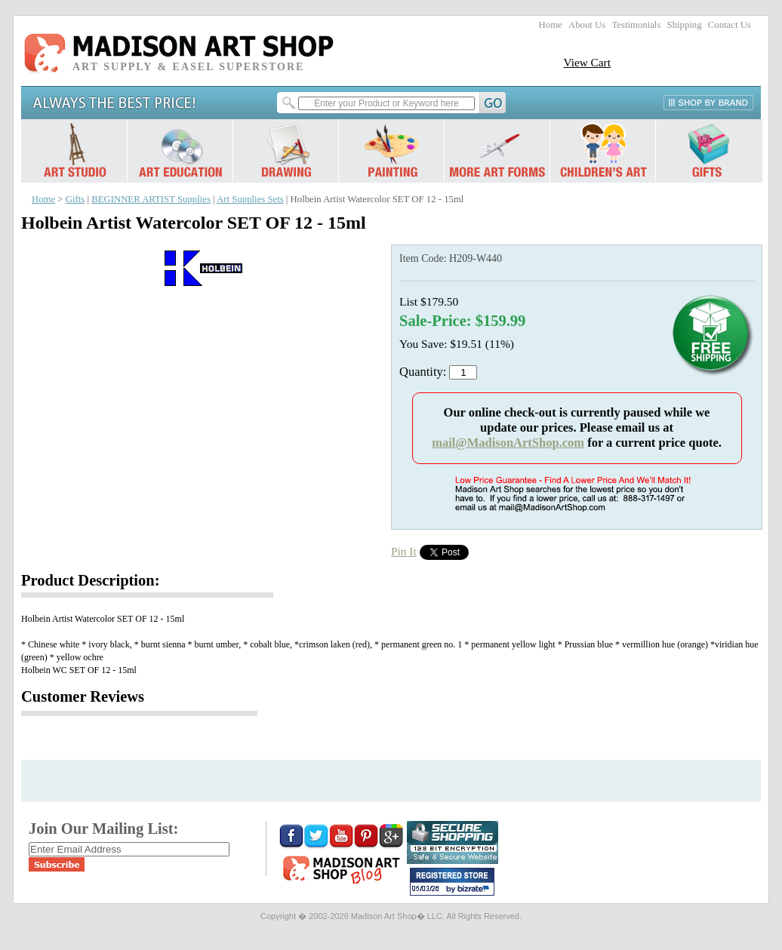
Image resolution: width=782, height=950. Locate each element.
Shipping (684, 25)
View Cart (587, 62)
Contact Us (729, 25)
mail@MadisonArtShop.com (508, 442)
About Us (586, 25)
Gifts (75, 199)
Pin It (404, 551)
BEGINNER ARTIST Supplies (151, 199)
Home (550, 25)
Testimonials (635, 25)
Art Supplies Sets (250, 199)
